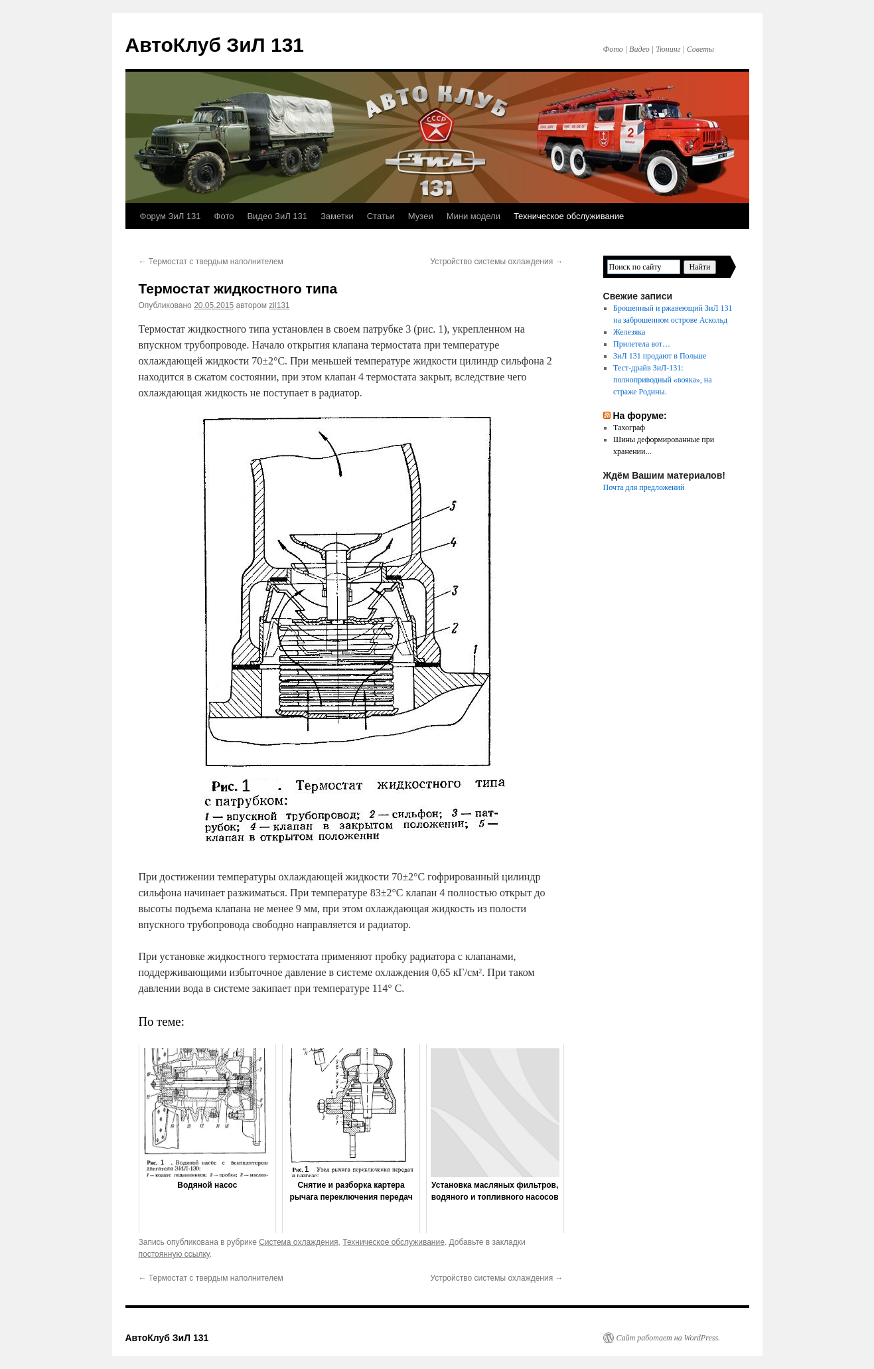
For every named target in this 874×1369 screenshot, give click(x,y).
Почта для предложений (644, 487)
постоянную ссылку (174, 1254)
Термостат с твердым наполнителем (211, 261)
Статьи (381, 216)
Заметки (337, 216)
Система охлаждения (298, 1242)
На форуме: (639, 415)
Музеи (420, 216)
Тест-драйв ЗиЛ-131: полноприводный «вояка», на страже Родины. (662, 379)
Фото (224, 216)
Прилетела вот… (641, 344)
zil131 (279, 305)
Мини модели (473, 216)
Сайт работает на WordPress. (669, 1337)
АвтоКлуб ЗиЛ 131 (215, 45)
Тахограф (629, 427)
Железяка (629, 332)
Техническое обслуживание (569, 216)
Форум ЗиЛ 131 (170, 216)
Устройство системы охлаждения (496, 261)
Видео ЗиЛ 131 (277, 216)
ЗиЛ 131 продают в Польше (659, 356)
